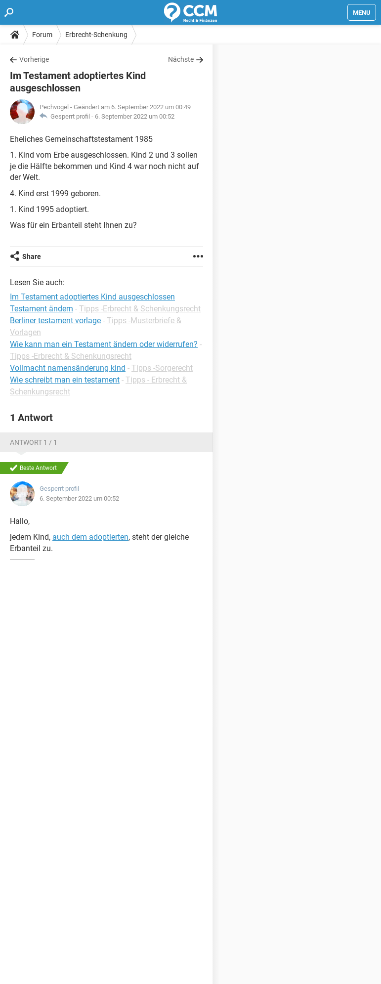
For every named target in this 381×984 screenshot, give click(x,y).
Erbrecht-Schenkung (96, 35)
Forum (42, 35)
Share (31, 256)
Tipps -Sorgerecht (162, 368)
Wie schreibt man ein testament (65, 380)
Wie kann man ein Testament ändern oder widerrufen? (104, 344)
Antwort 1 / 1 (33, 442)
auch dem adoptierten (90, 537)
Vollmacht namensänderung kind (68, 368)
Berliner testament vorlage (55, 320)
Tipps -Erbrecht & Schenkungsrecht (140, 308)
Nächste (181, 59)
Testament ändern (41, 308)
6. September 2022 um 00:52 (134, 116)
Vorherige (34, 59)
